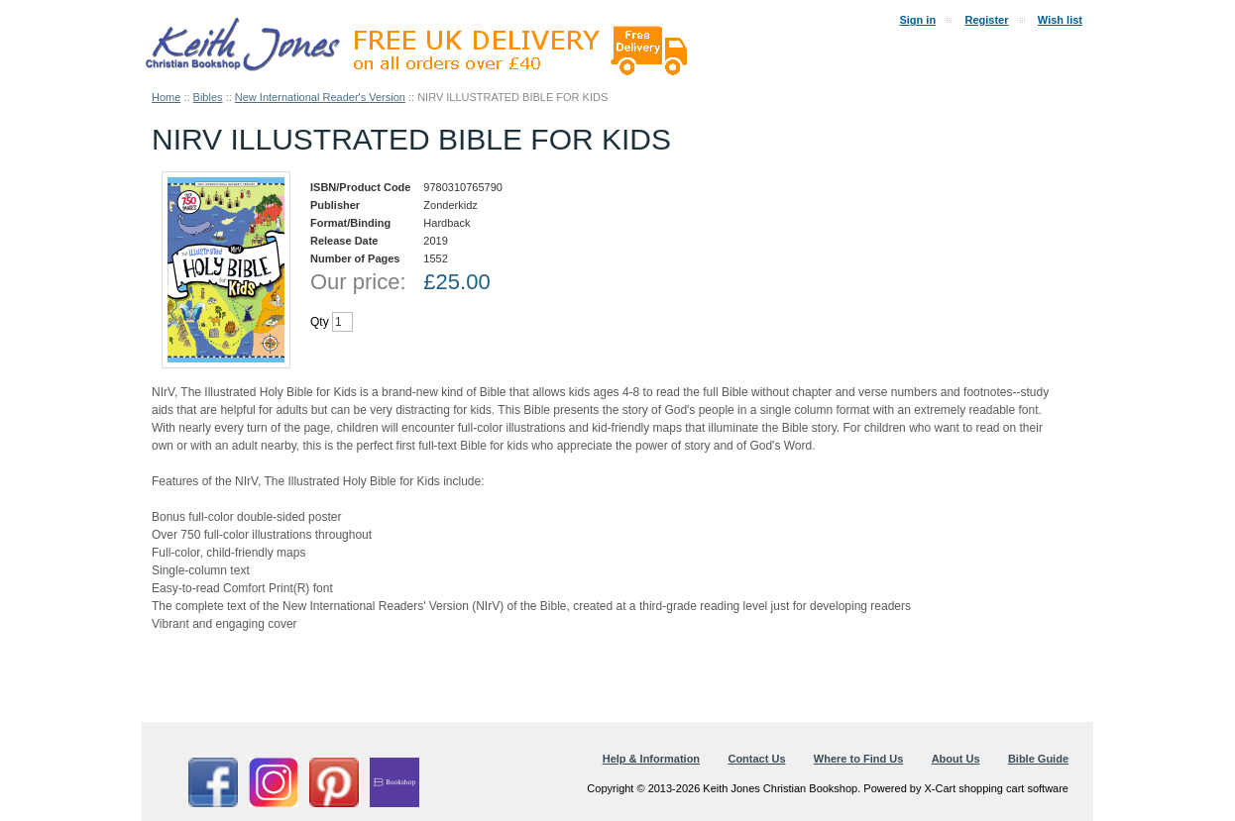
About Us (956, 759)
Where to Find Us (858, 759)
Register (986, 20)
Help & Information (651, 759)
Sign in (917, 20)
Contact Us (756, 759)
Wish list (1060, 20)
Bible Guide (1038, 759)
